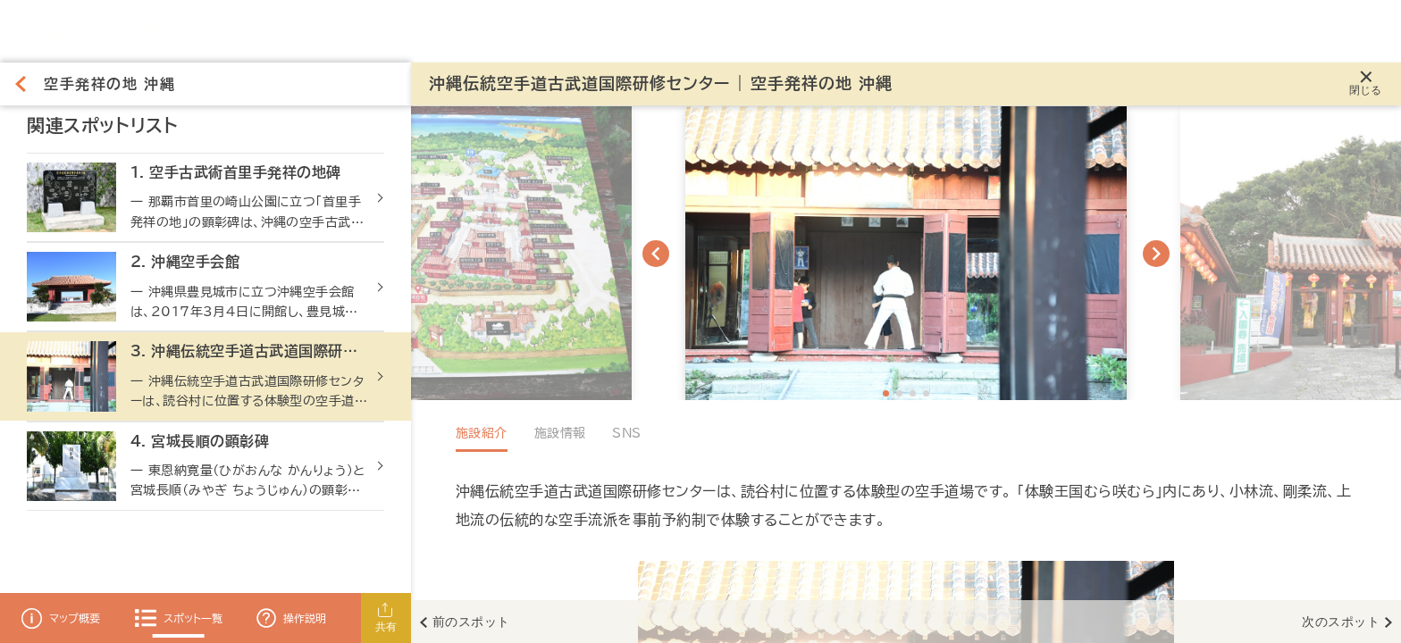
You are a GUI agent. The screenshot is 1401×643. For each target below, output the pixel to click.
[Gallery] (906, 253)
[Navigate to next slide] (1156, 253)
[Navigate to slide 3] (912, 393)
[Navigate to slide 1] (886, 393)
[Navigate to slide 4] (926, 393)
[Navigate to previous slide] (655, 253)
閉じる (1365, 90)
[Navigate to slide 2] (899, 393)
